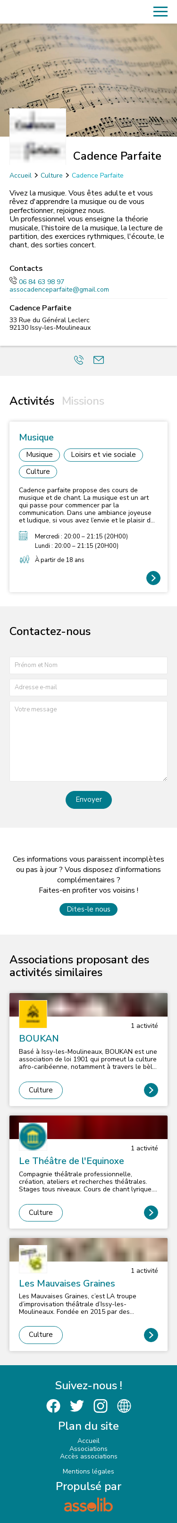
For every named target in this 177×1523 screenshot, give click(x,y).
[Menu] (160, 11)
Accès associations (89, 1456)
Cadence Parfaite (98, 175)
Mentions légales (88, 1471)
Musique (39, 454)
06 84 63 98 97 (36, 281)
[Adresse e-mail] (88, 687)
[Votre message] (88, 741)
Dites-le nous (88, 909)
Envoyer (89, 799)
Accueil (20, 175)
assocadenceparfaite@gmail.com (59, 289)
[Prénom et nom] (88, 665)
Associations (88, 1448)
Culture (52, 175)
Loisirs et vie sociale (103, 454)
